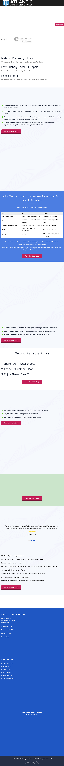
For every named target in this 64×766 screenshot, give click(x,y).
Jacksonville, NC (8, 672)
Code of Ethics (6, 633)
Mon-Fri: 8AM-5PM (7, 630)
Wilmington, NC (8, 663)
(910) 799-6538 (6, 626)
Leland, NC (6, 669)
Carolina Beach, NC (9, 678)
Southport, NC (7, 666)
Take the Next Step (59, 24)
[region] (32, 223)
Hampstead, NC (8, 675)
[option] (32, 530)
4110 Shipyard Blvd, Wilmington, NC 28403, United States (8, 620)
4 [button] (34, 540)
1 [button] (29, 540)
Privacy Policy (5, 637)
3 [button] (33, 540)
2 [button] (31, 540)
